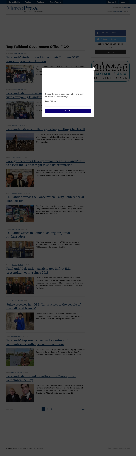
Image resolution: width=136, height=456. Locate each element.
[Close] (93, 68)
